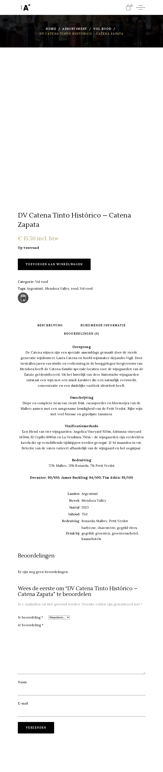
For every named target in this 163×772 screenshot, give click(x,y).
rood (74, 288)
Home (51, 28)
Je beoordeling (30, 617)
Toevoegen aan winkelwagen (54, 264)
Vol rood (102, 28)
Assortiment (74, 28)
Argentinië (35, 288)
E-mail (23, 703)
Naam (22, 682)
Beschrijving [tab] (50, 325)
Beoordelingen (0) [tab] (81, 333)
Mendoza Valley (57, 288)
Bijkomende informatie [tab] (103, 325)
